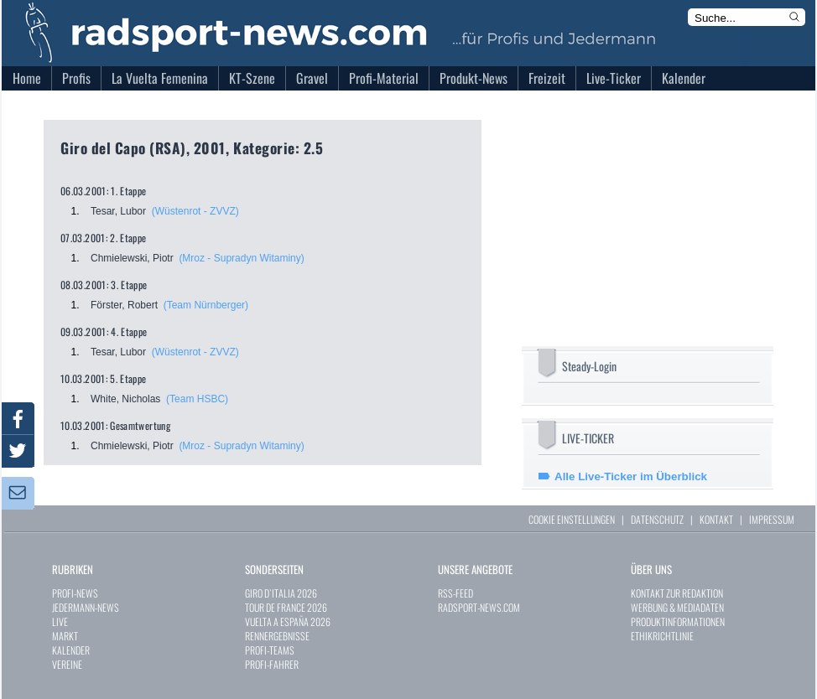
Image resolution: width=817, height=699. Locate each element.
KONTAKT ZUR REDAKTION (677, 593)
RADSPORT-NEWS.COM (479, 607)
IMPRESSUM (771, 519)
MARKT (65, 636)
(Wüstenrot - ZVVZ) (195, 211)
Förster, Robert (124, 305)
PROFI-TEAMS (269, 650)
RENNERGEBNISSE (277, 636)
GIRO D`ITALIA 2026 (281, 593)
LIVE (60, 621)
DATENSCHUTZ (657, 519)
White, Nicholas (125, 399)
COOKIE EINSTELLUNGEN (571, 519)
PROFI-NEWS (75, 593)
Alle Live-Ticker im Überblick (630, 476)
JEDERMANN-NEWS (85, 607)
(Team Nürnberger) (206, 305)
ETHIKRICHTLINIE (662, 636)
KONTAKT (716, 519)
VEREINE (67, 664)
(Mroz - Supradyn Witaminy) (241, 258)
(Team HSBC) (197, 399)
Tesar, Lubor (118, 211)
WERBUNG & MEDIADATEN (677, 607)
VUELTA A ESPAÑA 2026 (287, 621)
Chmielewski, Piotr (132, 258)
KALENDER (71, 650)
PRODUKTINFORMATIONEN (678, 621)
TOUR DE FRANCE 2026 (286, 607)
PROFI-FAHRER (272, 664)
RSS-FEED (455, 593)
